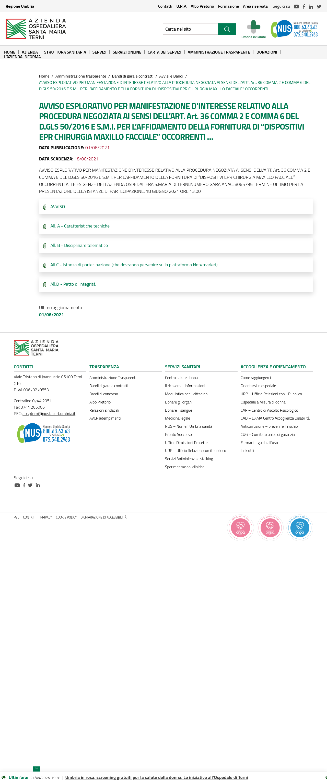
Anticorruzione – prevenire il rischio (269, 426)
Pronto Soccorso (178, 434)
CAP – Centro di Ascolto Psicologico (269, 410)
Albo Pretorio (202, 6)
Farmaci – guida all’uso (259, 443)
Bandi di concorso (103, 394)
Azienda (30, 52)
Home (9, 52)
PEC (16, 517)
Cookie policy (66, 517)
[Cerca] (227, 29)
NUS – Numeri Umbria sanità (188, 426)
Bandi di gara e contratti (132, 76)
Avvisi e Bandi (171, 76)
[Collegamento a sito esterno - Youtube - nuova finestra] (18, 484)
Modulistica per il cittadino (186, 394)
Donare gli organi (178, 402)
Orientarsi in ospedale (258, 386)
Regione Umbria (20, 6)
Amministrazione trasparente (80, 76)
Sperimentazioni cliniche (184, 467)
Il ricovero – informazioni (185, 386)
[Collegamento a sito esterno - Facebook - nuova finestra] (25, 484)
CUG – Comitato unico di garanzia (268, 434)
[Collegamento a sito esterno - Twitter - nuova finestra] (31, 484)
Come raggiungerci (256, 378)
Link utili (247, 450)
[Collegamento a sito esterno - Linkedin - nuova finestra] (39, 484)
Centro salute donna (181, 378)
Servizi (99, 52)
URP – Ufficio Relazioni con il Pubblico (271, 394)
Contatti (165, 6)
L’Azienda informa (22, 57)
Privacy (46, 517)
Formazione (228, 6)
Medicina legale (177, 418)
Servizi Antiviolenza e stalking (189, 459)
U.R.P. (181, 6)
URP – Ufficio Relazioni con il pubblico (195, 450)
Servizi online (127, 52)
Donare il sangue (178, 410)
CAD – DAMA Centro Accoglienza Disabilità (275, 418)
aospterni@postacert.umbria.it (48, 413)
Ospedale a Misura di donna (263, 402)
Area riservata (255, 6)
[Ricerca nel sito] (190, 29)
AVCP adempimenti (105, 418)
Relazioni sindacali (104, 410)
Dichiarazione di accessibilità (103, 517)
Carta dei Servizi (164, 52)
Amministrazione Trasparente (219, 52)
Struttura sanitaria (65, 52)
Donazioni (266, 52)
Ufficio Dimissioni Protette (186, 443)
